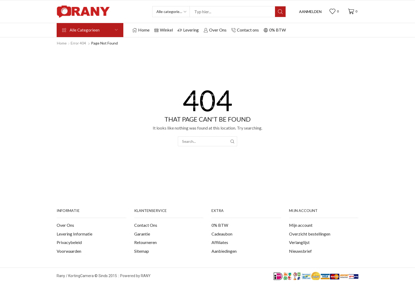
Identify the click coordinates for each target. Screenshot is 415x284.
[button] (310, 11)
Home (62, 43)
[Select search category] (171, 11)
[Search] (280, 11)
